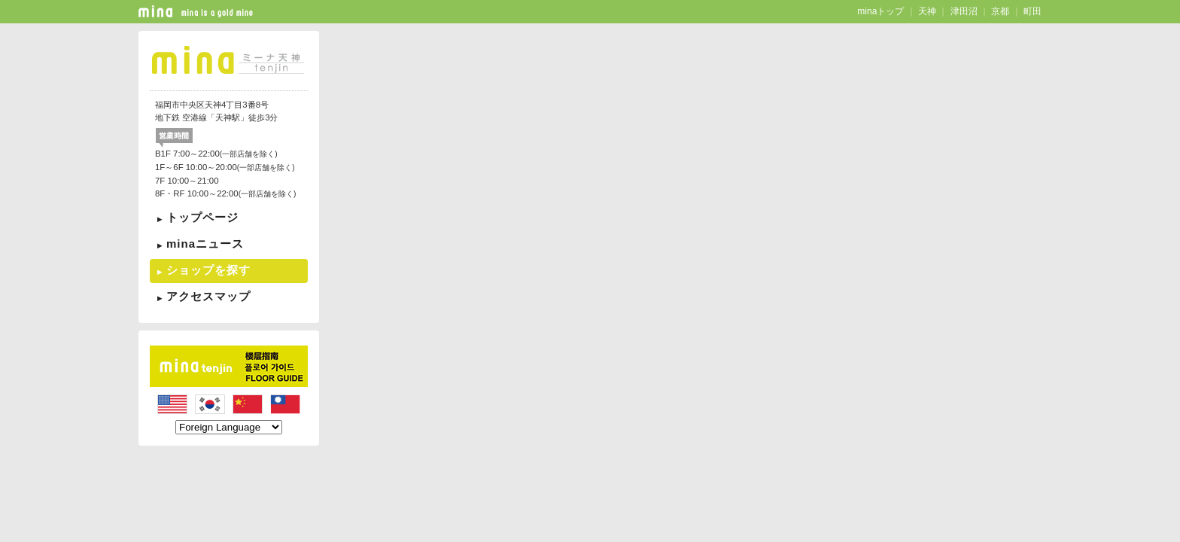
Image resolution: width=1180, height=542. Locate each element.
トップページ (202, 217)
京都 (1000, 11)
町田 (1032, 11)
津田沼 (964, 11)
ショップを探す (208, 269)
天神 (927, 11)
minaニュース (205, 243)
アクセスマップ (208, 296)
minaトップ (880, 11)
